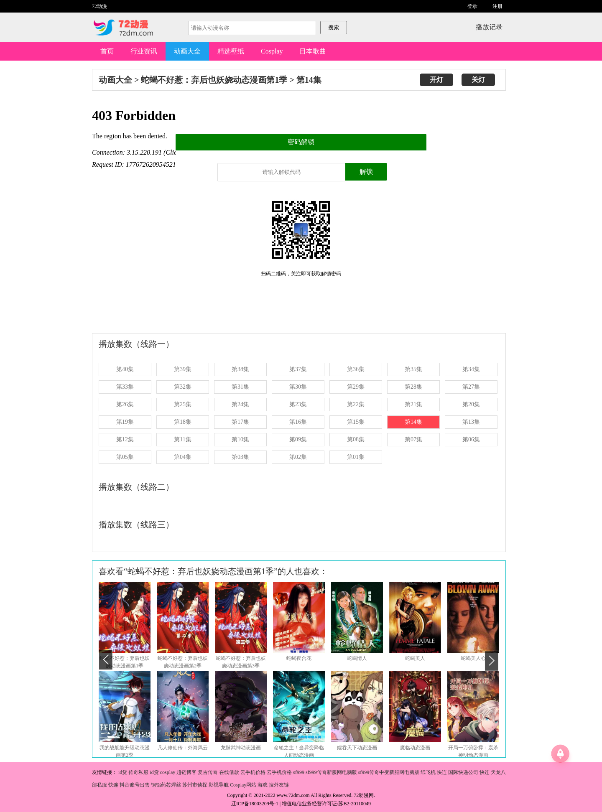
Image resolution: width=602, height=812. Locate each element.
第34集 (471, 369)
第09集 (298, 439)
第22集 (356, 404)
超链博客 (186, 772)
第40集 (125, 369)
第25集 (182, 404)
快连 (442, 772)
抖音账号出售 (135, 785)
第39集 (182, 369)
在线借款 (229, 772)
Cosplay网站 (243, 785)
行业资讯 (143, 51)
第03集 (240, 457)
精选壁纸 (230, 51)
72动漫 (99, 6)
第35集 (413, 369)
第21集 (413, 404)
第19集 (125, 422)
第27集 (471, 387)
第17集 (240, 422)
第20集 (471, 404)
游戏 (263, 785)
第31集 (240, 387)
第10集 (240, 439)
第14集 (308, 79)
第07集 (413, 439)
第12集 (125, 439)
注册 (497, 6)
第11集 (182, 439)
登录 (472, 6)
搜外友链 (279, 785)
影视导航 (219, 785)
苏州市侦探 (194, 785)
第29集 (356, 387)
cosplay (168, 772)
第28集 (413, 387)
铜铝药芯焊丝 (166, 785)
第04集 (182, 457)
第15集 (356, 422)
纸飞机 (428, 772)
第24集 (240, 404)
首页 (107, 51)
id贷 (122, 772)
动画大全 (187, 51)
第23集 (298, 404)
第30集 (298, 387)
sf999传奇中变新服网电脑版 (389, 772)
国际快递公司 (463, 772)
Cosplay (272, 51)
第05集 (125, 457)
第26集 (125, 404)
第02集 (298, 457)
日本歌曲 (312, 51)
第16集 (298, 422)
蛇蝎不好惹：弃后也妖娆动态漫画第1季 (214, 79)
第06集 (471, 439)
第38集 (240, 369)
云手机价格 (252, 772)
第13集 (471, 422)
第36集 (356, 369)
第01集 (356, 457)
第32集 (182, 387)
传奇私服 (138, 772)
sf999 (298, 772)
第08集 (356, 439)
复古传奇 (208, 772)
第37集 (298, 369)
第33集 (125, 387)
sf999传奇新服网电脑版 (331, 772)
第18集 (182, 422)
